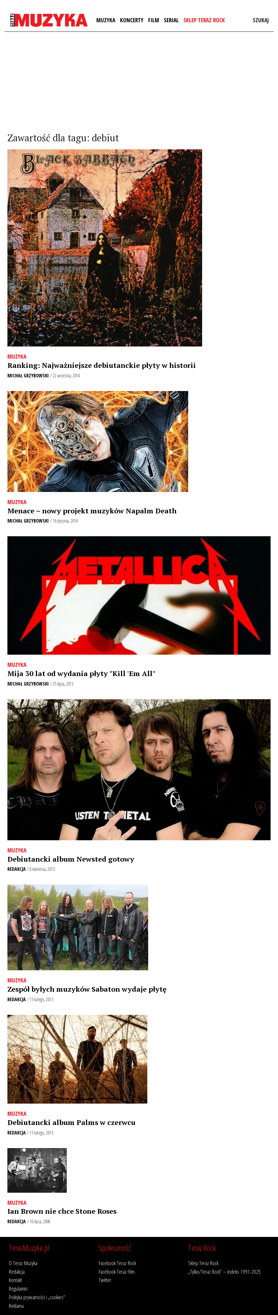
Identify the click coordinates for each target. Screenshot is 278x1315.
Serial (171, 20)
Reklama (16, 1306)
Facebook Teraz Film (117, 1271)
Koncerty (131, 20)
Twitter (105, 1280)
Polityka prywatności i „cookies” (37, 1297)
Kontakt (15, 1280)
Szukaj (261, 20)
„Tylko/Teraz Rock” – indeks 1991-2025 (224, 1271)
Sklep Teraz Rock (204, 20)
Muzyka (105, 20)
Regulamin (18, 1288)
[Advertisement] (139, 82)
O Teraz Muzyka (23, 1263)
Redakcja (16, 869)
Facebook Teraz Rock (117, 1263)
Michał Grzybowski (28, 375)
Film (153, 20)
